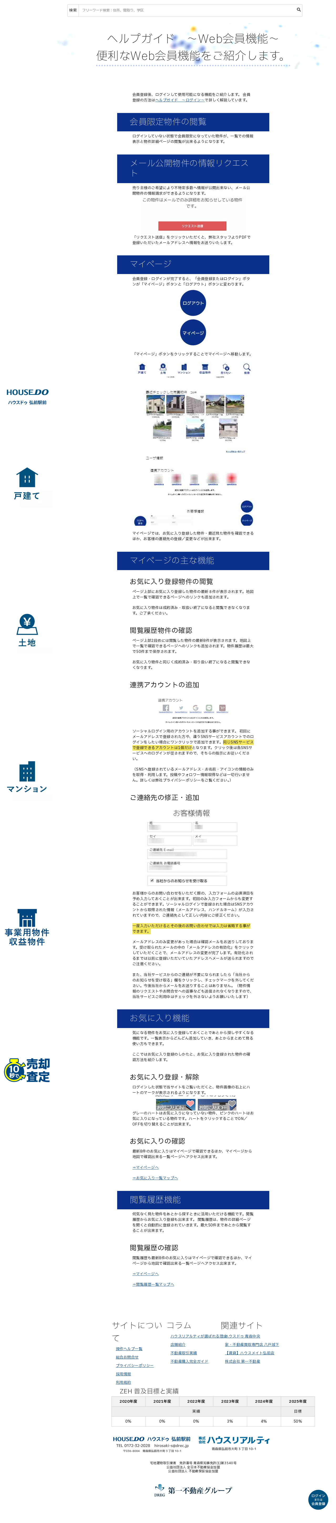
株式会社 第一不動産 (242, 1361)
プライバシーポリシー (135, 1366)
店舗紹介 (178, 1345)
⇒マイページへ (145, 1167)
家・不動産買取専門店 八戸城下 (252, 1345)
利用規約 (123, 1382)
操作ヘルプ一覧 (129, 1349)
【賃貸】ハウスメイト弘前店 (249, 1353)
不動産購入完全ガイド (189, 1361)
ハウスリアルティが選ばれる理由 (198, 1336)
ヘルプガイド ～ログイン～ (180, 100)
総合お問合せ (127, 1357)
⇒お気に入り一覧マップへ (155, 1178)
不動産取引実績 (183, 1353)
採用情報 (123, 1374)
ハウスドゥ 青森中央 (242, 1336)
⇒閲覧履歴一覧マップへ (153, 1284)
